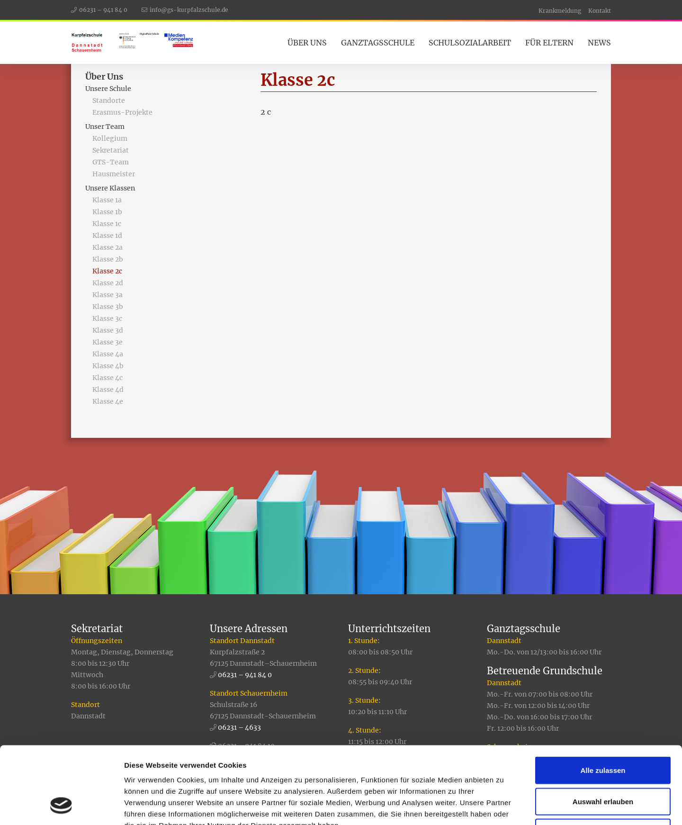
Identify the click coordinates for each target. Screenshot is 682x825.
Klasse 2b (107, 259)
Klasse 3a (107, 294)
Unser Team (105, 126)
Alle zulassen (602, 701)
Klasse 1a (107, 200)
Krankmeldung (559, 10)
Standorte (108, 100)
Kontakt (599, 10)
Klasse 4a (107, 354)
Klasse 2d (107, 283)
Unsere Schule (108, 88)
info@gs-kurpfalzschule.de (189, 9)
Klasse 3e (107, 342)
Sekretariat (110, 150)
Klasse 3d (107, 330)
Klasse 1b (107, 212)
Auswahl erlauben (603, 732)
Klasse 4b (108, 366)
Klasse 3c (107, 318)
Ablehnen (603, 763)
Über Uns (307, 42)
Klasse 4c (107, 377)
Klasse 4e (107, 401)
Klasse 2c (107, 271)
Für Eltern (549, 42)
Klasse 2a (107, 247)
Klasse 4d (108, 389)
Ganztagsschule (377, 42)
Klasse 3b (107, 306)
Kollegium (109, 138)
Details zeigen (504, 806)
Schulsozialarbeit (470, 42)
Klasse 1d (107, 235)
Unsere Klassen (110, 188)
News (599, 42)
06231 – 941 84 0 (103, 9)
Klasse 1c (106, 223)
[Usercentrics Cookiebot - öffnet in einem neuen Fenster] (61, 806)
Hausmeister (113, 174)
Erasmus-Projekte (122, 112)
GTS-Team (110, 162)
